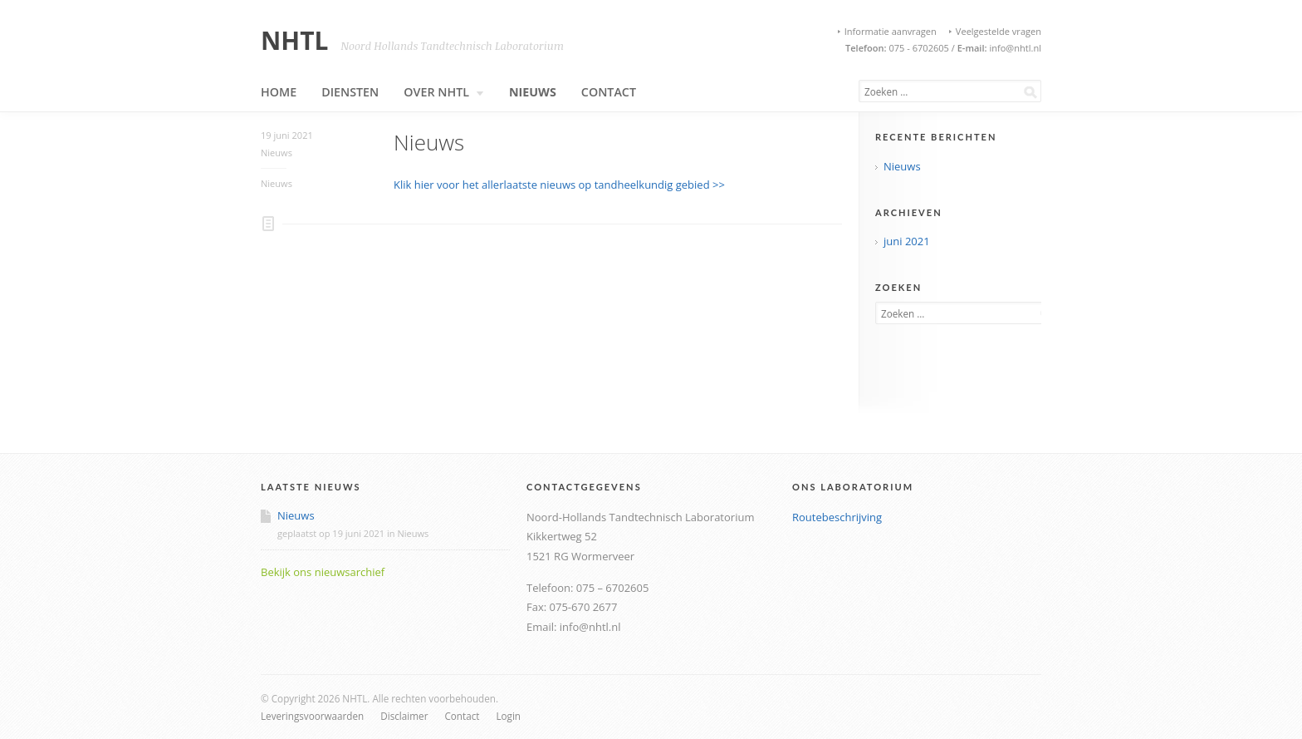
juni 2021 (907, 241)
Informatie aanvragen (890, 31)
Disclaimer (404, 715)
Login (508, 715)
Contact (608, 92)
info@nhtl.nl (1014, 48)
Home (278, 92)
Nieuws (532, 92)
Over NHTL (444, 92)
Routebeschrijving (837, 517)
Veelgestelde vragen (998, 31)
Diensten (350, 92)
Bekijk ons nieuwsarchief (322, 571)
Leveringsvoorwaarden (312, 715)
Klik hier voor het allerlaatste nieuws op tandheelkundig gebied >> (559, 184)
